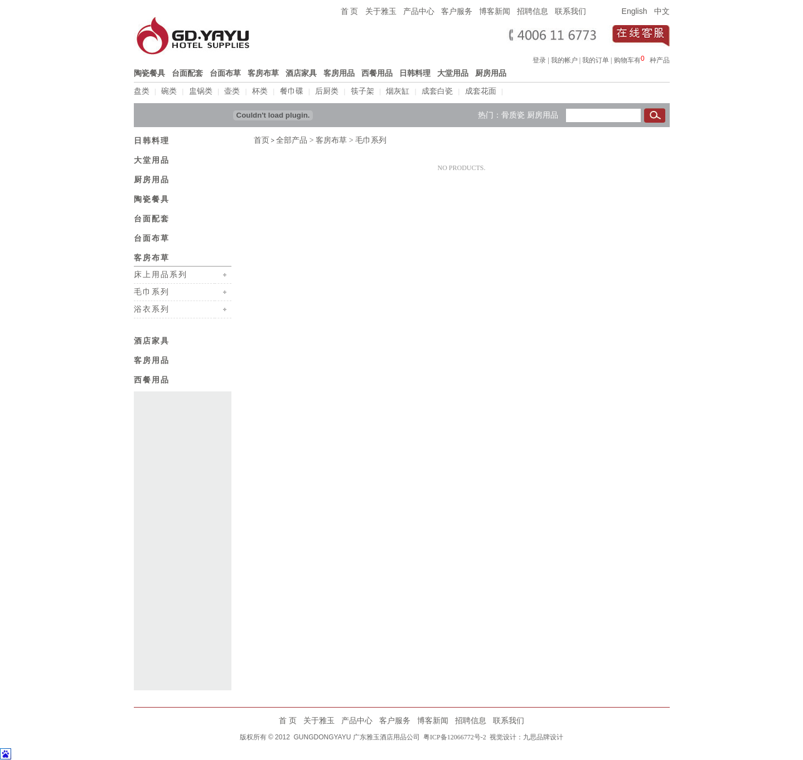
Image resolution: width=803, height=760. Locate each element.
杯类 (260, 91)
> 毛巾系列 (366, 139)
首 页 (350, 11)
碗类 (169, 91)
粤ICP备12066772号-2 (454, 736)
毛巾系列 (152, 290)
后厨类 (326, 91)
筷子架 (362, 91)
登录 (539, 60)
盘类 (141, 91)
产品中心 (418, 11)
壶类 (232, 91)
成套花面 (480, 91)
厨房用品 (542, 113)
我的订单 (595, 60)
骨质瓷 (513, 113)
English (634, 11)
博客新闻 (494, 11)
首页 (261, 139)
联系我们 (570, 11)
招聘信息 (532, 11)
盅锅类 (200, 91)
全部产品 (291, 139)
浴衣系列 (152, 307)
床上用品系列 (160, 273)
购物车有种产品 (642, 60)
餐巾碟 (291, 91)
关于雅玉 (380, 11)
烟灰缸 (397, 91)
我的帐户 (564, 60)
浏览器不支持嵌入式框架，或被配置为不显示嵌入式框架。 (645, 58)
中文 (662, 11)
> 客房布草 (327, 139)
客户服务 (456, 11)
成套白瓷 (437, 91)
